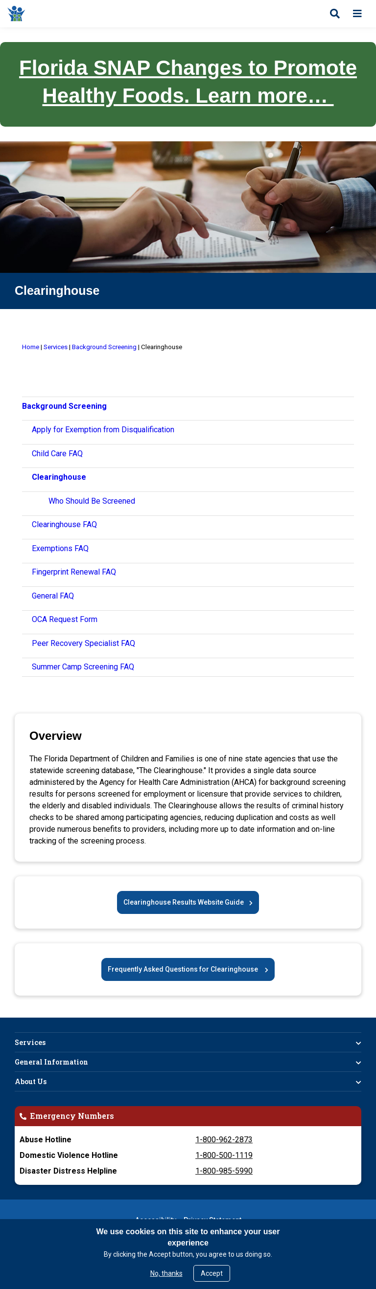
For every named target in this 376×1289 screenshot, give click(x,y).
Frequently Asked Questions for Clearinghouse (183, 969)
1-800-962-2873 (224, 1139)
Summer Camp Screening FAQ (83, 666)
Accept (212, 1273)
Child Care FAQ (57, 453)
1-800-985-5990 (224, 1171)
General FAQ (53, 595)
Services (30, 1042)
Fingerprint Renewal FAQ (74, 572)
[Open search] (335, 13)
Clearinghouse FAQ (64, 524)
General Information (51, 1062)
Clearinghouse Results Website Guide (183, 902)
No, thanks (166, 1273)
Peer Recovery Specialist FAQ (83, 643)
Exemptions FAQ (60, 548)
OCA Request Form (64, 619)
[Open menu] (357, 13)
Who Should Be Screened (91, 501)
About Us (31, 1081)
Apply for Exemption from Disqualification (103, 429)
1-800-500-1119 (224, 1155)
